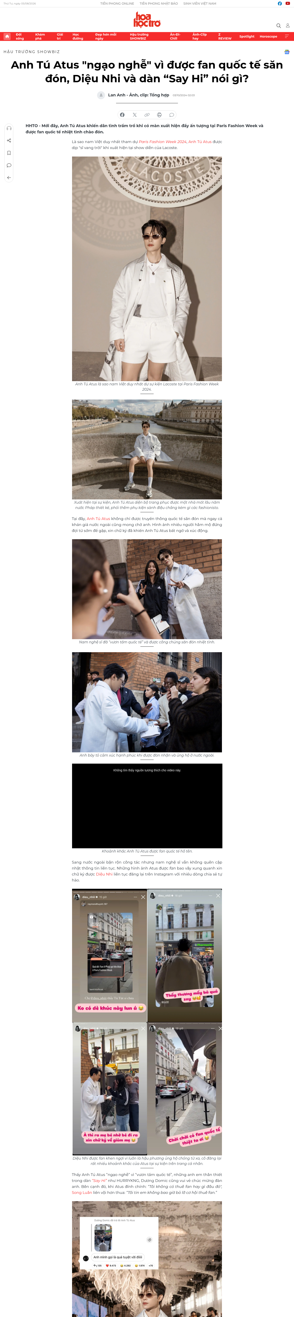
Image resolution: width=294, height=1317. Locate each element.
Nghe (9, 128)
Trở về (9, 177)
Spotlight (246, 36)
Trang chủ (7, 36)
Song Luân (82, 1192)
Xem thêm (286, 36)
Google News (286, 51)
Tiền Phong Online (117, 4)
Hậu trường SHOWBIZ (139, 36)
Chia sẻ (9, 140)
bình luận (171, 115)
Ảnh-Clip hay (200, 36)
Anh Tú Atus (200, 142)
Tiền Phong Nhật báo (159, 4)
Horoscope (268, 36)
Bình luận (9, 165)
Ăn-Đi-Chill (175, 36)
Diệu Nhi (104, 874)
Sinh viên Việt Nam (199, 4)
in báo (159, 115)
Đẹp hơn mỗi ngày (105, 36)
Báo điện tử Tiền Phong (147, 20)
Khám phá (40, 36)
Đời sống (20, 36)
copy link (147, 115)
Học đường (78, 36)
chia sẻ (122, 115)
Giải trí (60, 36)
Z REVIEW (225, 36)
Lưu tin (9, 153)
